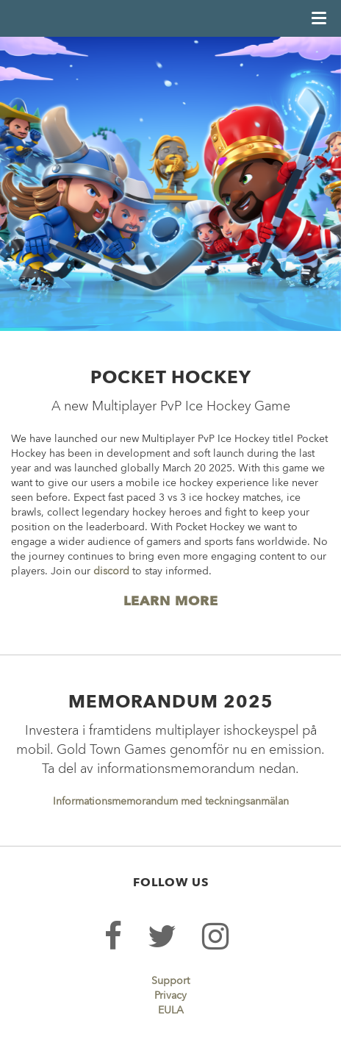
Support (170, 981)
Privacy (170, 996)
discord (111, 571)
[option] (170, 184)
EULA (171, 1010)
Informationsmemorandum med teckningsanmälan (171, 801)
